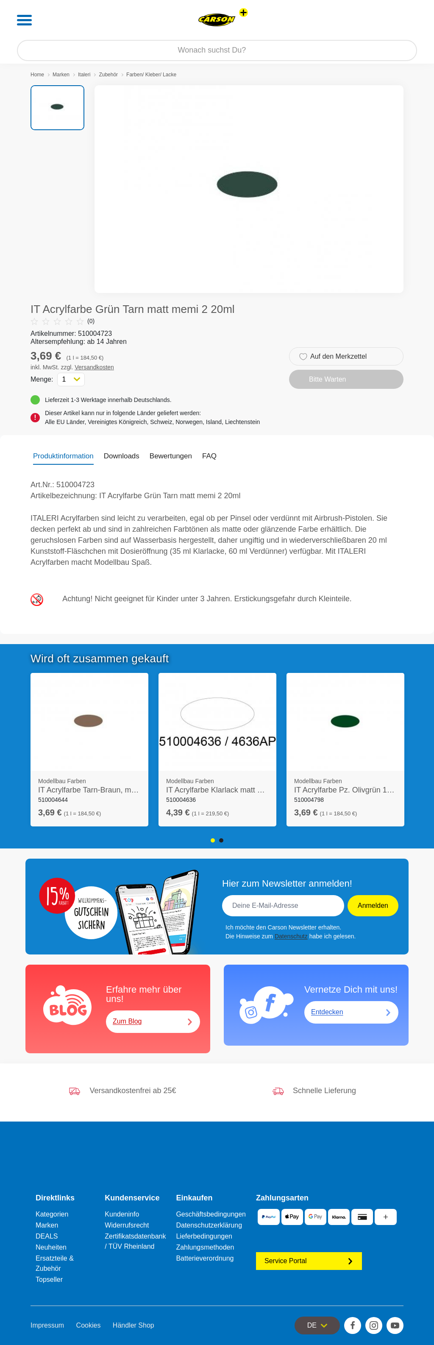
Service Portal (308, 1260)
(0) (63, 321)
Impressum (47, 1325)
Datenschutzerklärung (209, 1225)
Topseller (49, 1279)
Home (37, 75)
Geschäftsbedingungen (211, 1214)
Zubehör (108, 75)
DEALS (47, 1236)
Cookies (88, 1325)
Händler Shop (133, 1325)
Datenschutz (291, 936)
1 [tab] (213, 840)
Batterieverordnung (205, 1258)
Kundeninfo (122, 1214)
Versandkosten (94, 367)
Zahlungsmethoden (205, 1247)
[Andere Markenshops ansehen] (243, 12)
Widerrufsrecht (127, 1225)
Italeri (84, 75)
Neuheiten (51, 1247)
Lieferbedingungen (204, 1236)
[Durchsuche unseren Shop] (217, 50)
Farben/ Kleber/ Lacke (151, 75)
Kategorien (52, 1214)
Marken (61, 75)
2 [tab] (221, 840)
